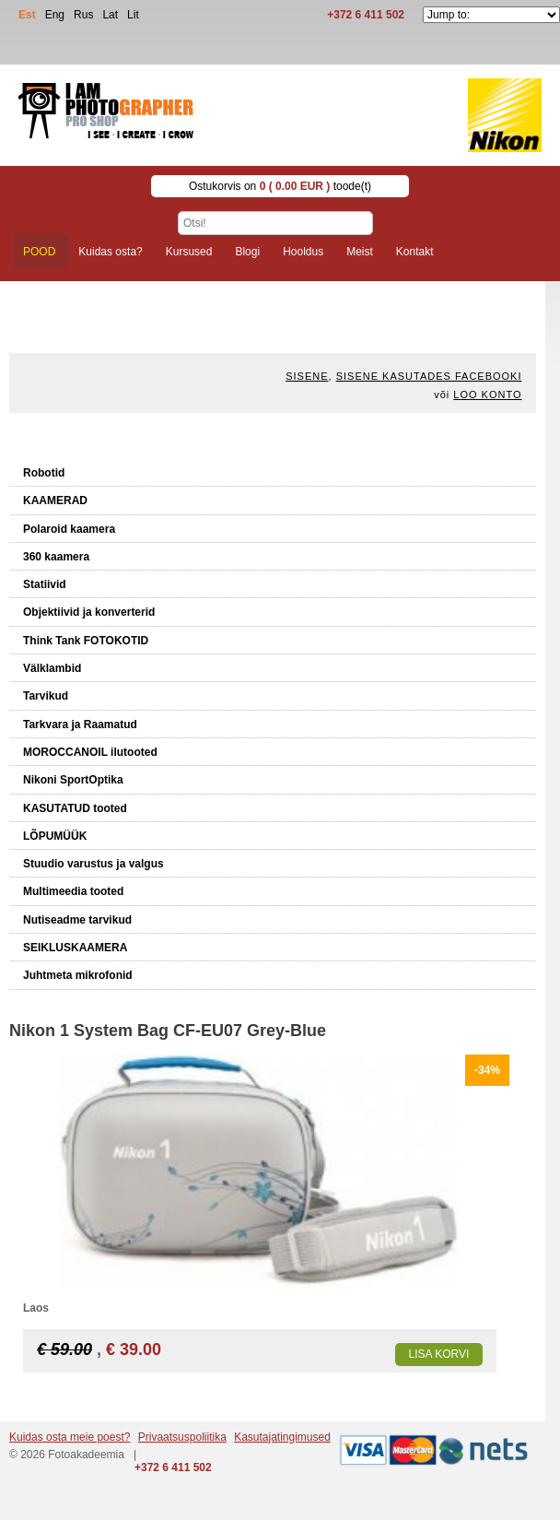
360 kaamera (56, 556)
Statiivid (44, 584)
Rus (83, 14)
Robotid (43, 472)
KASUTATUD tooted (75, 808)
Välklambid (52, 668)
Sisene (307, 376)
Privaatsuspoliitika (182, 1437)
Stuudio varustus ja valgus (93, 863)
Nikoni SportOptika (73, 779)
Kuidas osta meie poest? (69, 1437)
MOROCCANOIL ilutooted (90, 752)
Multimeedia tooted (73, 891)
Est (27, 14)
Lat (110, 14)
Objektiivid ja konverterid (89, 612)
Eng (54, 14)
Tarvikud (45, 695)
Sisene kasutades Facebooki (429, 376)
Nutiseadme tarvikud (77, 919)
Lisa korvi (439, 1354)
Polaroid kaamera (69, 529)
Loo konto (487, 394)
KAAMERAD (55, 500)
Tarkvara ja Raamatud (80, 724)
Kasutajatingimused (282, 1437)
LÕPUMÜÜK (55, 836)
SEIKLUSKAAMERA (75, 947)
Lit (133, 14)
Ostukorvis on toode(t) (280, 186)
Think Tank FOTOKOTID (85, 640)
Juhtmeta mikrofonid (78, 975)
